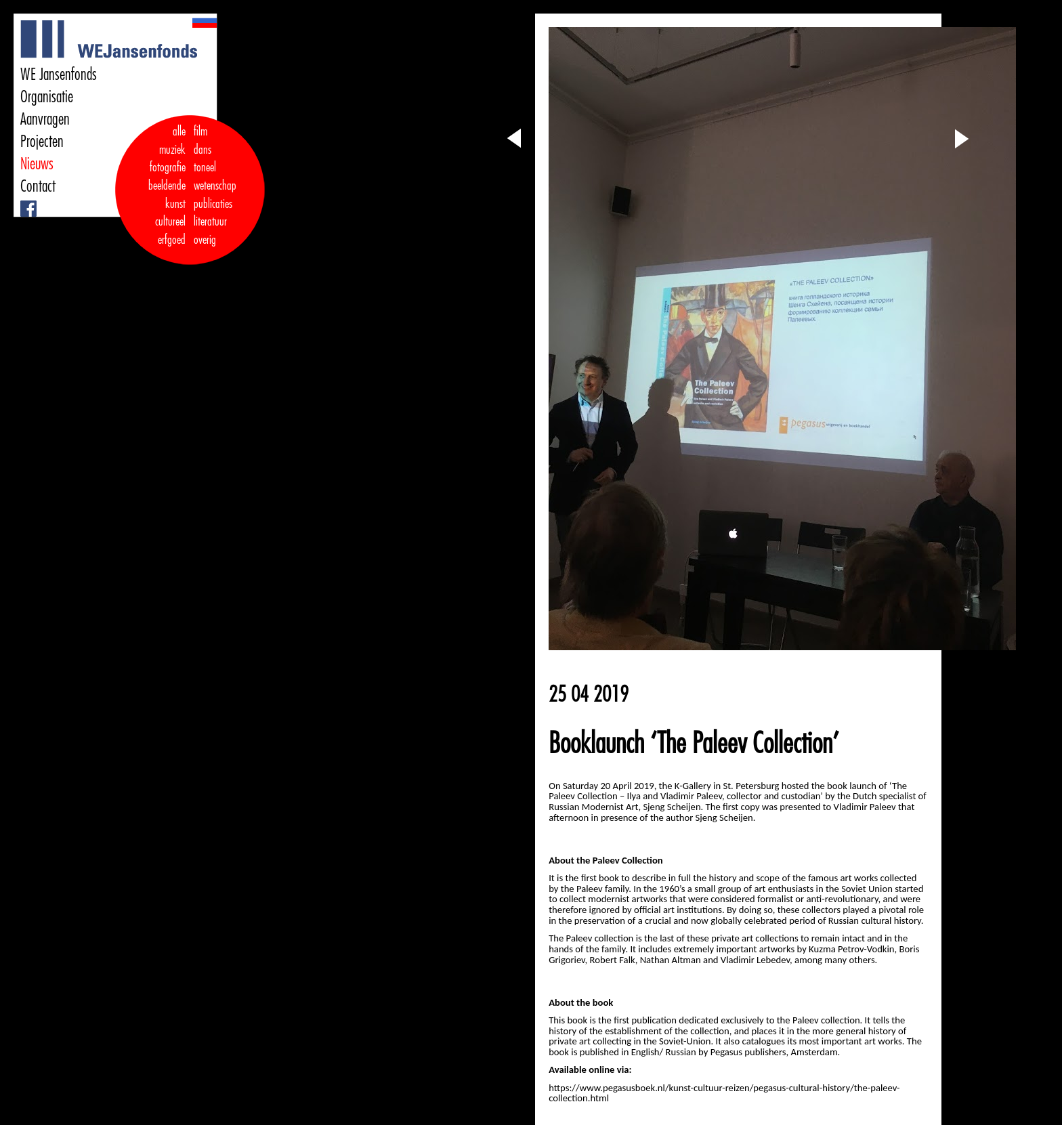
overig (205, 240)
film (200, 131)
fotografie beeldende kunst (167, 185)
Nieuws (37, 164)
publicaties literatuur (213, 213)
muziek (172, 150)
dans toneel (205, 159)
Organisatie (46, 97)
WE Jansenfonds (58, 74)
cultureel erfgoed (170, 230)
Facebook (22, 200)
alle (179, 131)
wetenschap (215, 185)
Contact (38, 186)
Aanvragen (45, 119)
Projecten (42, 141)
